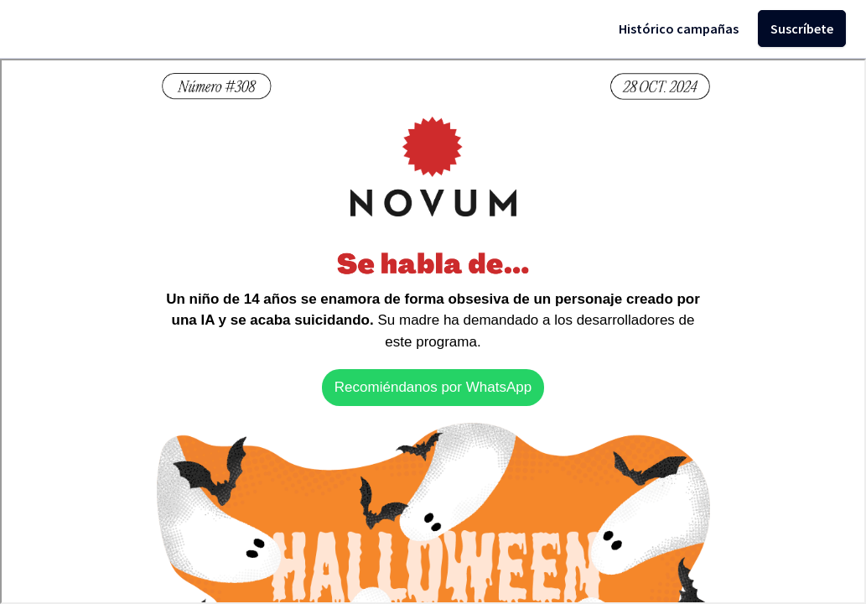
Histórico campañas (679, 28)
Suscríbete (801, 28)
